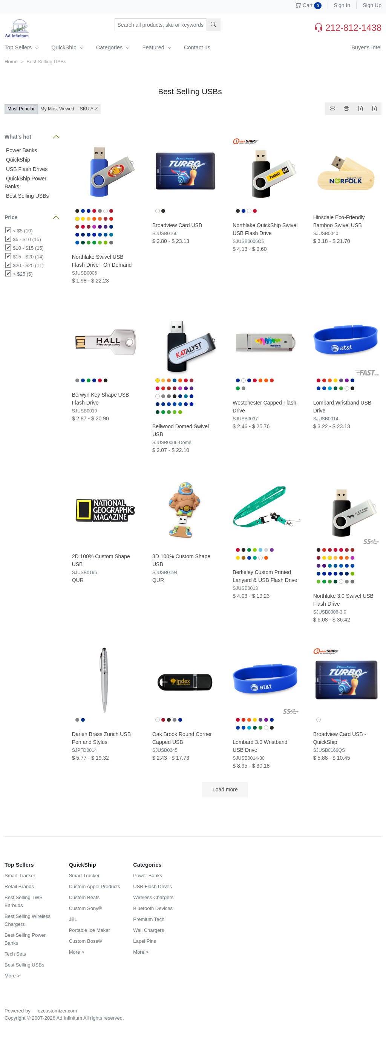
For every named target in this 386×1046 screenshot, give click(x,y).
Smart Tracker (20, 875)
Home (11, 61)
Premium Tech (148, 919)
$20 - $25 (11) (28, 265)
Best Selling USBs (27, 196)
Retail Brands (19, 886)
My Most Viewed (57, 108)
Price (11, 217)
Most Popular (21, 108)
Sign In (342, 5)
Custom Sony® (85, 908)
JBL (73, 919)
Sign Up (372, 5)
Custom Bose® (85, 941)
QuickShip (67, 47)
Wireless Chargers (153, 897)
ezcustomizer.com (57, 1011)
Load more (225, 789)
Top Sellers (22, 47)
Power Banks (21, 150)
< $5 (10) (22, 231)
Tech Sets (15, 954)
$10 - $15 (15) (28, 248)
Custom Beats (84, 897)
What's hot (18, 137)
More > (12, 976)
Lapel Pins (144, 941)
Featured (157, 47)
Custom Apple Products (94, 886)
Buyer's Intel (366, 47)
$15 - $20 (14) (28, 257)
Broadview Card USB (177, 225)
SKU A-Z (89, 108)
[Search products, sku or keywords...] (161, 24)
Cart (308, 5)
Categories (113, 47)
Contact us (197, 47)
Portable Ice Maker (89, 930)
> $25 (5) (22, 274)
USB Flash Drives (26, 169)
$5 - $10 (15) (27, 239)
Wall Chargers (148, 930)
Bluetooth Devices (153, 908)
